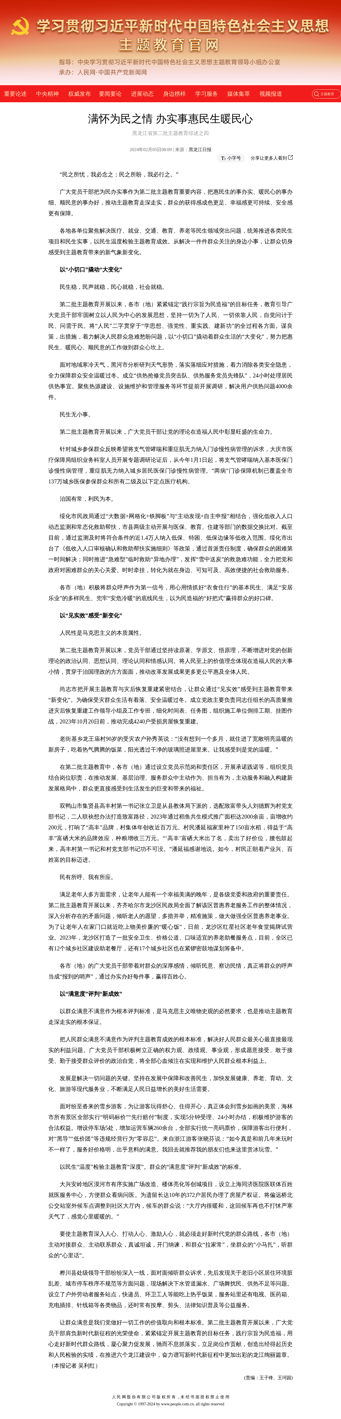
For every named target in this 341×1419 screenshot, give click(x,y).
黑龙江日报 (200, 149)
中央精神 (47, 94)
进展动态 (142, 94)
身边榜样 (174, 94)
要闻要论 (110, 94)
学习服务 (206, 94)
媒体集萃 (238, 94)
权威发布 (79, 94)
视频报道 (270, 94)
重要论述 (15, 94)
